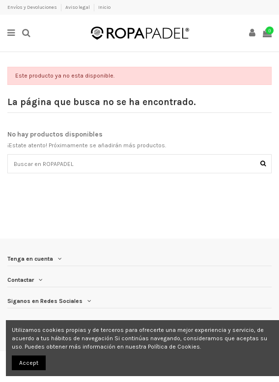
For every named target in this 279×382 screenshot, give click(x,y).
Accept (28, 362)
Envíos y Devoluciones (32, 7)
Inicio (104, 7)
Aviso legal (78, 7)
